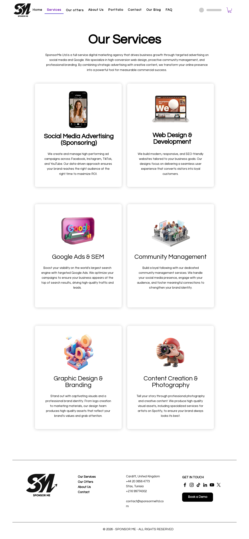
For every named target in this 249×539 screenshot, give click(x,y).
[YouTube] (212, 485)
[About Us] (89, 487)
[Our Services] (89, 477)
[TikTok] (198, 485)
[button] (230, 10)
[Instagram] (191, 485)
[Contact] (89, 492)
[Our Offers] (89, 482)
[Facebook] (185, 485)
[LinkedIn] (205, 485)
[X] (218, 485)
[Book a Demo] (197, 497)
